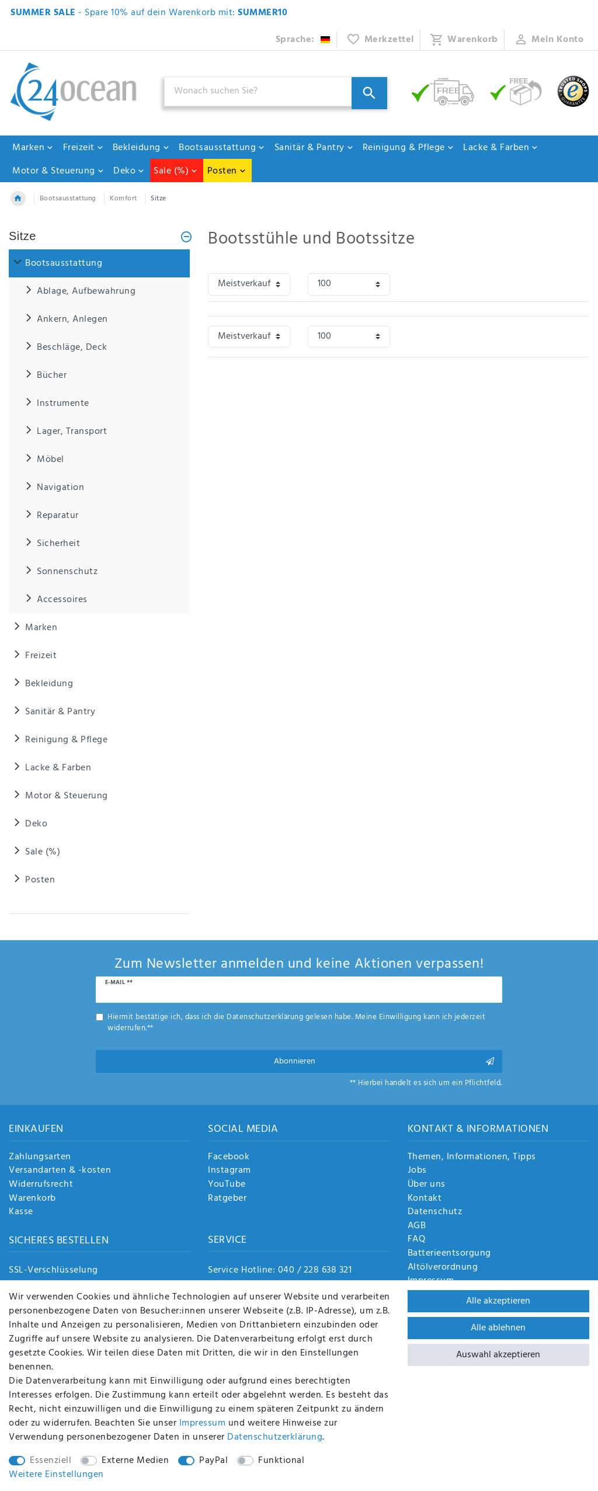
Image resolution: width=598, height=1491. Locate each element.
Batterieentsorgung (449, 1254)
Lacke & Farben (500, 147)
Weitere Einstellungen (56, 1475)
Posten (226, 171)
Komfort (123, 198)
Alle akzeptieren (498, 1301)
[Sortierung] (249, 284)
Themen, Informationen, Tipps (472, 1157)
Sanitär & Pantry (314, 147)
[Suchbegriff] (276, 91)
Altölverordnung (443, 1268)
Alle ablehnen (498, 1328)
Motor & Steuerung (58, 171)
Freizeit (83, 147)
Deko (129, 171)
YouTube (227, 1185)
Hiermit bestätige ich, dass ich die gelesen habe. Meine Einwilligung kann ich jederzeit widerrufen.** (296, 1023)
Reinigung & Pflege (408, 147)
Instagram (229, 1171)
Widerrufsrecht (41, 1185)
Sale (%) (176, 171)
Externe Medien (135, 1461)
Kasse (21, 1212)
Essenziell (50, 1461)
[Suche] (369, 93)
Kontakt (425, 1199)
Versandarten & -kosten (60, 1171)
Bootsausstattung (222, 147)
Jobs (417, 1171)
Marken (33, 147)
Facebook (228, 1157)
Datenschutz (435, 1212)
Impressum (202, 1423)
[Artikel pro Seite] (349, 284)
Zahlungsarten (40, 1157)
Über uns (427, 1185)
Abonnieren (383, 1061)
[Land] (303, 40)
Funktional (281, 1461)
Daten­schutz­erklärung (274, 1437)
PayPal (213, 1461)
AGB (417, 1226)
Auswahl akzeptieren (498, 1355)
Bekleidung (141, 147)
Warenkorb (32, 1199)
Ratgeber (227, 1199)
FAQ (417, 1240)
